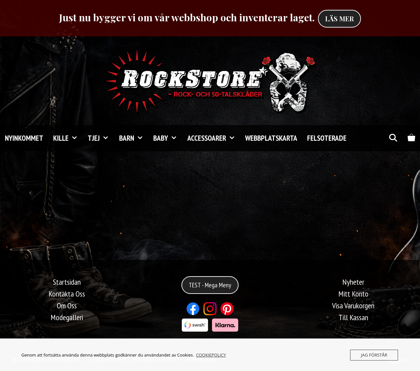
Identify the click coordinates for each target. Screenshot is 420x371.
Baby (167, 138)
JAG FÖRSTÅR (374, 355)
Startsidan (67, 282)
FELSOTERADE (326, 138)
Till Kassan (353, 317)
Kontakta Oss (67, 294)
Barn (133, 138)
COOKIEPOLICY (211, 355)
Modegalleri (67, 317)
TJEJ (101, 138)
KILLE (68, 138)
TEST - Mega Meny (210, 285)
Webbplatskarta (271, 138)
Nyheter (353, 282)
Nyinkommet (24, 138)
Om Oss (67, 305)
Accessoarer (213, 138)
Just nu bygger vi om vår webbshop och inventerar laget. (187, 17)
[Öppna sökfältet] (393, 138)
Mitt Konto (353, 294)
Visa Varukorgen (353, 305)
